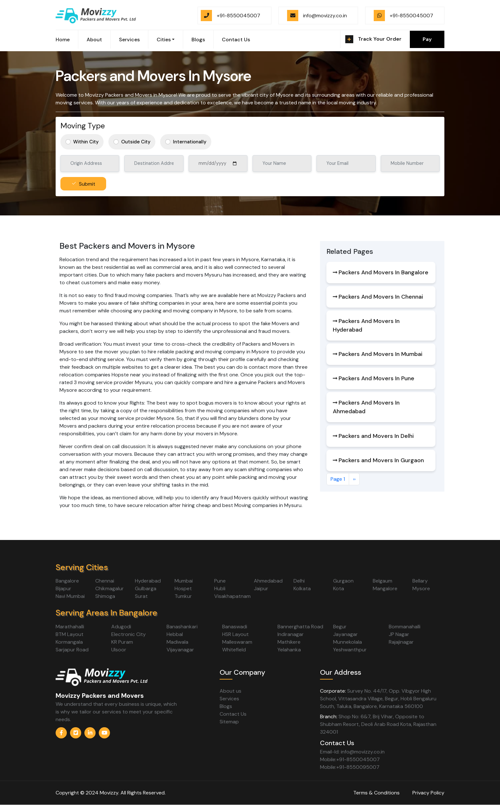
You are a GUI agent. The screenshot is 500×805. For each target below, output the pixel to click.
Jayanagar (345, 634)
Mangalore (385, 588)
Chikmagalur (109, 588)
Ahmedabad (268, 580)
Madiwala (177, 642)
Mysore (421, 588)
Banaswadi (234, 626)
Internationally (190, 142)
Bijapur (63, 588)
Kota (338, 588)
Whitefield (234, 649)
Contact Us (236, 39)
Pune (220, 580)
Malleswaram (237, 642)
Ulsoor (118, 649)
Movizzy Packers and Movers (100, 695)
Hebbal (175, 634)
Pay (427, 39)
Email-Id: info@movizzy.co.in (352, 751)
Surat (141, 596)
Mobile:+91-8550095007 (349, 767)
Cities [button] (164, 39)
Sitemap (229, 721)
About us (230, 691)
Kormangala (69, 642)
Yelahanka (289, 649)
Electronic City (128, 634)
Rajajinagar (401, 642)
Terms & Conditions (376, 792)
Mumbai (184, 580)
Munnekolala (347, 642)
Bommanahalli (404, 626)
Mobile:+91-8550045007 (350, 759)
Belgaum (382, 580)
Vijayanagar (180, 649)
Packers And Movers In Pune (376, 378)
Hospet (183, 588)
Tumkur (183, 596)
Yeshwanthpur (350, 649)
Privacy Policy (428, 792)
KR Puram (122, 642)
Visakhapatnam (232, 596)
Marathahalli (70, 626)
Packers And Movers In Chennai (381, 297)
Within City (86, 142)
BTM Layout (69, 634)
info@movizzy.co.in (325, 15)
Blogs (198, 39)
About (94, 39)
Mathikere (289, 642)
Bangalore (67, 580)
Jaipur (261, 588)
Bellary (420, 580)
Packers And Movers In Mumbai (380, 354)
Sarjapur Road (72, 649)
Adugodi (121, 626)
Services (129, 39)
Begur (340, 626)
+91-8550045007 (238, 15)
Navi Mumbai (70, 596)
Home (63, 39)
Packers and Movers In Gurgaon (381, 460)
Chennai (104, 580)
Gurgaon (343, 580)
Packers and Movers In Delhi (376, 436)
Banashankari (182, 626)
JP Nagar (399, 634)
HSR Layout (235, 634)
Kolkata (302, 588)
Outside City (136, 142)
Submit (87, 184)
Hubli (219, 588)
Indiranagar (290, 634)
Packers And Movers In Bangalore (383, 272)
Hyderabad (148, 580)
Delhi (299, 580)
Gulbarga (145, 588)
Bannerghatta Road (300, 626)
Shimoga (105, 596)
